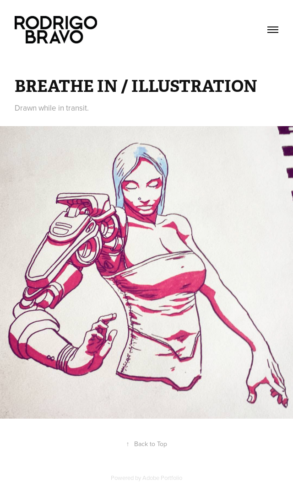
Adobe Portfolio (162, 478)
